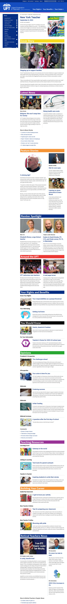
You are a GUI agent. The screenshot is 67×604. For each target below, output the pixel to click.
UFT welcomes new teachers (30, 275)
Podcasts (6, 35)
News (41, 1)
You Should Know (8, 47)
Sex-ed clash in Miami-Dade (27, 141)
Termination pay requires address (28, 602)
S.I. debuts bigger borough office (28, 145)
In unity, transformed (27, 558)
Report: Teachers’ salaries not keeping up (30, 138)
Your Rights (37, 9)
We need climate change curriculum (29, 435)
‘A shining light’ (25, 175)
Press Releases (8, 36)
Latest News (7, 23)
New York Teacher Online (10, 27)
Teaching (36, 1)
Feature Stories (8, 22)
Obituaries (7, 29)
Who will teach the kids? (26, 134)
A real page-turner (49, 275)
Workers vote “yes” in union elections (29, 143)
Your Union (58, 9)
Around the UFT (8, 18)
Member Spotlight (8, 25)
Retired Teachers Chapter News (10, 39)
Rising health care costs (51, 111)
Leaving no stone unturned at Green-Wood (55, 192)
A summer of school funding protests (29, 132)
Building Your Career (9, 20)
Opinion (6, 31)
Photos (6, 33)
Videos (6, 45)
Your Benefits (47, 9)
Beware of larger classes (26, 431)
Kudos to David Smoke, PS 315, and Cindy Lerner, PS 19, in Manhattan (53, 239)
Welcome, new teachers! (26, 437)
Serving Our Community (9, 42)
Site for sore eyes (55, 168)
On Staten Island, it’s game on (27, 600)
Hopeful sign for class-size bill (28, 136)
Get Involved (30, 1)
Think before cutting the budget (28, 433)
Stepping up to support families (31, 70)
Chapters (24, 1)
